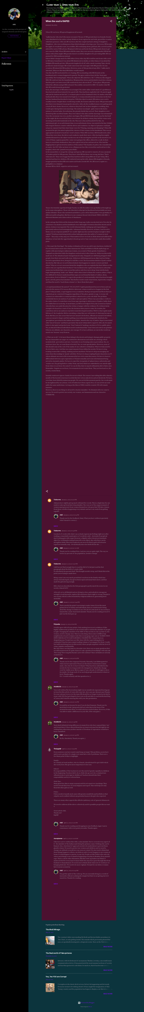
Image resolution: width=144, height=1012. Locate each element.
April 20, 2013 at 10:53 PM (69, 749)
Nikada (90, 1007)
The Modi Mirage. (53, 929)
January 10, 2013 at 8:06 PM (68, 624)
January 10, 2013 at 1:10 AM (71, 548)
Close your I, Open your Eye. (62, 4)
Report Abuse (6, 58)
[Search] (129, 5)
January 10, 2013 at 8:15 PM (71, 658)
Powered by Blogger (86, 1003)
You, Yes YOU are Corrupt (56, 977)
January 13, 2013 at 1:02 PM (71, 702)
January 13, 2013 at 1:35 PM (69, 722)
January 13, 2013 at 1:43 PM (71, 735)
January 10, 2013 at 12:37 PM (70, 564)
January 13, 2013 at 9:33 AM (70, 687)
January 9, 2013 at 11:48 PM (69, 531)
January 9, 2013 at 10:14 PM (71, 515)
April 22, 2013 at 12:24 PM (71, 871)
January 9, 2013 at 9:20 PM (69, 500)
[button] (111, 21)
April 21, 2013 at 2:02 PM (71, 823)
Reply (56, 526)
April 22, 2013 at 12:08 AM (70, 839)
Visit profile (14, 36)
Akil (61, 515)
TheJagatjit (57, 749)
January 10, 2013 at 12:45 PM (72, 602)
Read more (107, 947)
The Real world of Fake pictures (59, 953)
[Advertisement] (124, 47)
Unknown (57, 500)
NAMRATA (57, 687)
